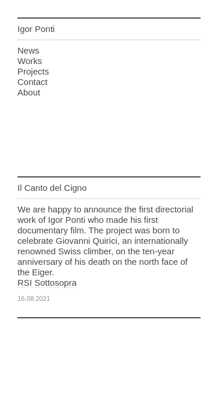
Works (29, 61)
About (28, 92)
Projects (33, 71)
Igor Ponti (36, 29)
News (28, 50)
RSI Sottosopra (47, 282)
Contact (32, 82)
